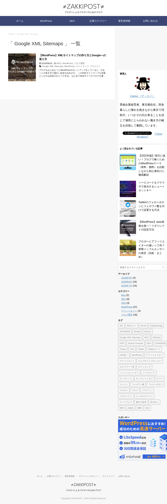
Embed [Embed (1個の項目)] (137, 331)
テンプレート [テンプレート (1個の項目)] (126, 378)
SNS (123, 303)
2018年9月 (126, 278)
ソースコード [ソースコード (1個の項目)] (148, 372)
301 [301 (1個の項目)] (121, 325)
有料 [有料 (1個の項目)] (122, 408)
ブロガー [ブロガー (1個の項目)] (124, 390)
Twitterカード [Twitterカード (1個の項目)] (154, 349)
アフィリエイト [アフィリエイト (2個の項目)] (127, 361)
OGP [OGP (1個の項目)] (122, 343)
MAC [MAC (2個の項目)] (146, 337)
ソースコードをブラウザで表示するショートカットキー (151, 186)
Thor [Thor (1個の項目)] (132, 349)
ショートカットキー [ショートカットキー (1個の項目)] (129, 372)
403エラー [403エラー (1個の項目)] (132, 325)
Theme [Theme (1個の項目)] (123, 349)
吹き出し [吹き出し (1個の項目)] (154, 402)
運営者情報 (124, 20)
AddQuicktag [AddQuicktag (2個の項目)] (156, 325)
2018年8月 (126, 281)
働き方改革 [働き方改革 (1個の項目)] (141, 402)
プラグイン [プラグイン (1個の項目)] (147, 390)
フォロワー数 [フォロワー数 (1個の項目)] (138, 384)
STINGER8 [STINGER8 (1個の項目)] (160, 343)
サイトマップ (82, 66)
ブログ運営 (79, 63)
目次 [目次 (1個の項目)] (147, 408)
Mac (123, 295)
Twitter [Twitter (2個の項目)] (141, 349)
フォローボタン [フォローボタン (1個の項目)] (155, 384)
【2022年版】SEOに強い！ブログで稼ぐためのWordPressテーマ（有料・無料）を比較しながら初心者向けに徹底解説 (151, 165)
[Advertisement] (142, 48)
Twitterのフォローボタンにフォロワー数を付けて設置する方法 (151, 206)
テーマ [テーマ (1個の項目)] (160, 378)
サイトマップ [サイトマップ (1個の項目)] (144, 367)
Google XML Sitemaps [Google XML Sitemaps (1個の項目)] (130, 337)
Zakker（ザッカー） (142, 96)
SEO (72, 20)
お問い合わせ (150, 20)
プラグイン (95, 66)
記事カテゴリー (98, 20)
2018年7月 (126, 285)
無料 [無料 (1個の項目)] (139, 408)
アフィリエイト (129, 311)
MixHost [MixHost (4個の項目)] (156, 337)
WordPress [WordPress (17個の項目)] (137, 355)
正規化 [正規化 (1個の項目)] (130, 408)
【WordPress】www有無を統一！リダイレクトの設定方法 (151, 225)
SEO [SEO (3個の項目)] (149, 343)
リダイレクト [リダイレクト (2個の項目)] (126, 396)
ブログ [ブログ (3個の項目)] (135, 390)
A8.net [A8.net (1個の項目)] (143, 325)
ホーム (19, 20)
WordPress (46, 20)
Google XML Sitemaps (52, 66)
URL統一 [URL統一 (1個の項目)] (124, 355)
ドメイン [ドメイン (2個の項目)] (124, 384)
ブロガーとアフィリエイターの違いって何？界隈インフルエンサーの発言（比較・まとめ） (151, 249)
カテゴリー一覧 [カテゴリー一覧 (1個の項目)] (127, 367)
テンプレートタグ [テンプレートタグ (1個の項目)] (144, 378)
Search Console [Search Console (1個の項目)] (135, 343)
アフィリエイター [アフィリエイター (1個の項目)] (154, 355)
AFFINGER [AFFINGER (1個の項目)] (125, 331)
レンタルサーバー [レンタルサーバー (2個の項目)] (144, 396)
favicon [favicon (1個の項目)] (147, 331)
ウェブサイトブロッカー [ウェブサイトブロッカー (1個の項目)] (149, 361)
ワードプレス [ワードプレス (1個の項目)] (126, 402)
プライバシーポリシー (88, 476)
